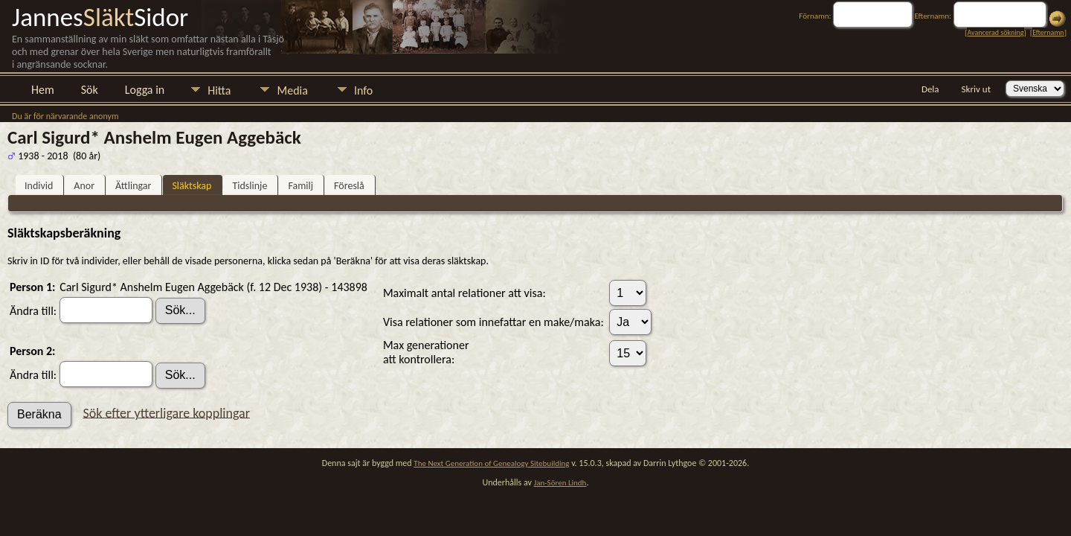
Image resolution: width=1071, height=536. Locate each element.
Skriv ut (976, 89)
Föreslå (349, 185)
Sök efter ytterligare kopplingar (166, 412)
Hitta (219, 90)
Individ (39, 185)
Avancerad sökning (995, 32)
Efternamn (1048, 32)
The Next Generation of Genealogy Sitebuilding (491, 463)
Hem (42, 90)
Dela (930, 89)
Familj (300, 185)
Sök (89, 90)
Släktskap (191, 185)
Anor (84, 185)
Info (363, 90)
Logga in (144, 90)
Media (292, 90)
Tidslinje (249, 185)
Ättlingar (133, 185)
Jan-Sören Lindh (560, 483)
